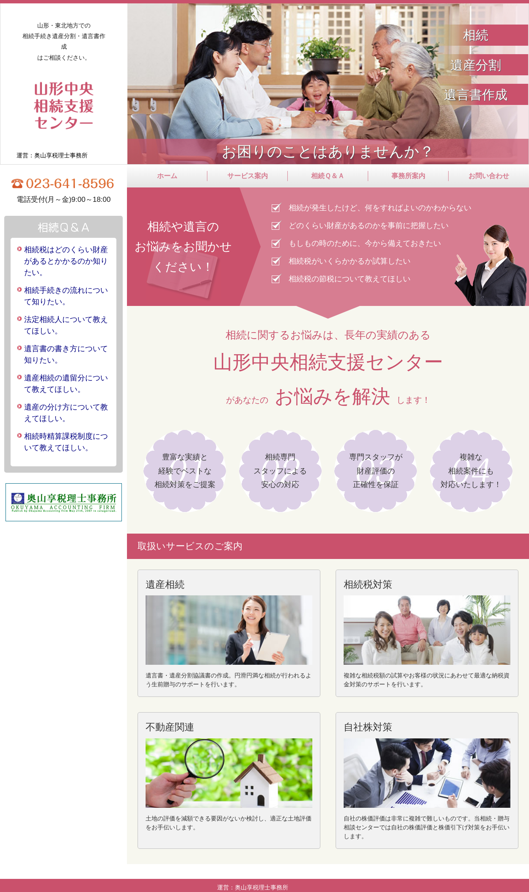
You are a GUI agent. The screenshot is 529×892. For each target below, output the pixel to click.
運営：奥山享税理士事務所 (52, 155)
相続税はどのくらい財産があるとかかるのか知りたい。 (66, 261)
